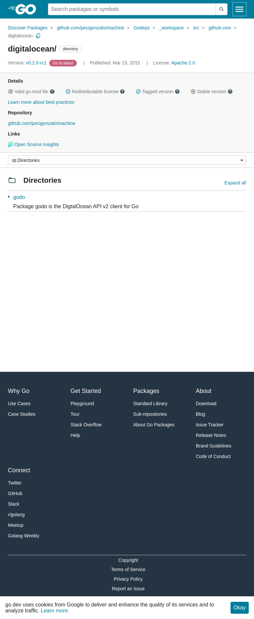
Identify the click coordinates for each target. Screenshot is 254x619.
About (203, 391)
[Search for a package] (132, 9)
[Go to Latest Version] (63, 62)
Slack (13, 504)
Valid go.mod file (31, 91)
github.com (220, 27)
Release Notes (211, 435)
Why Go (18, 391)
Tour (74, 414)
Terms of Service (128, 569)
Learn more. (55, 610)
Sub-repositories (150, 414)
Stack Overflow (86, 424)
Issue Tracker (210, 424)
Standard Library (150, 403)
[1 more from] (9, 197)
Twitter (14, 482)
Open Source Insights (33, 144)
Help (75, 435)
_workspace (171, 27)
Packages (146, 391)
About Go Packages (154, 424)
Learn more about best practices (41, 102)
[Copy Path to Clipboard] (38, 36)
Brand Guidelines (213, 445)
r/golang (16, 514)
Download (206, 403)
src (196, 27)
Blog (200, 414)
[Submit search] (222, 9)
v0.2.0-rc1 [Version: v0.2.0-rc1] (28, 62)
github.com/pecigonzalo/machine (90, 27)
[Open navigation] (239, 9)
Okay (239, 607)
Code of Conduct (213, 456)
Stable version (211, 91)
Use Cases (19, 403)
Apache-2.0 (183, 62)
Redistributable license (95, 91)
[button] (10, 91)
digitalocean (20, 35)
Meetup (15, 525)
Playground (82, 403)
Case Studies (21, 414)
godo (19, 197)
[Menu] (127, 160)
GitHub (15, 493)
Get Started (85, 391)
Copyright (128, 560)
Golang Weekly (23, 535)
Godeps (142, 27)
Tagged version (158, 91)
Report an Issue (128, 588)
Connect (19, 470)
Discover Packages (28, 27)
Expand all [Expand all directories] (235, 182)
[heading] (28, 9)
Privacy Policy (128, 579)
